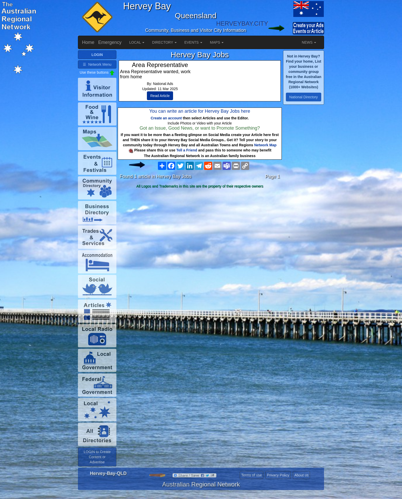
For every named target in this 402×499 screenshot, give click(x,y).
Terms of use (251, 475)
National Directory (303, 97)
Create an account (166, 118)
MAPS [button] (217, 42)
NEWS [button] (309, 42)
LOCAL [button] (136, 42)
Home (88, 42)
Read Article (159, 96)
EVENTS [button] (193, 42)
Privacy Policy (278, 475)
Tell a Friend (186, 150)
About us (301, 475)
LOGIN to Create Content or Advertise (97, 457)
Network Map (265, 145)
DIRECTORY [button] (164, 42)
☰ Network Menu (97, 64)
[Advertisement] (200, 231)
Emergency (110, 42)
